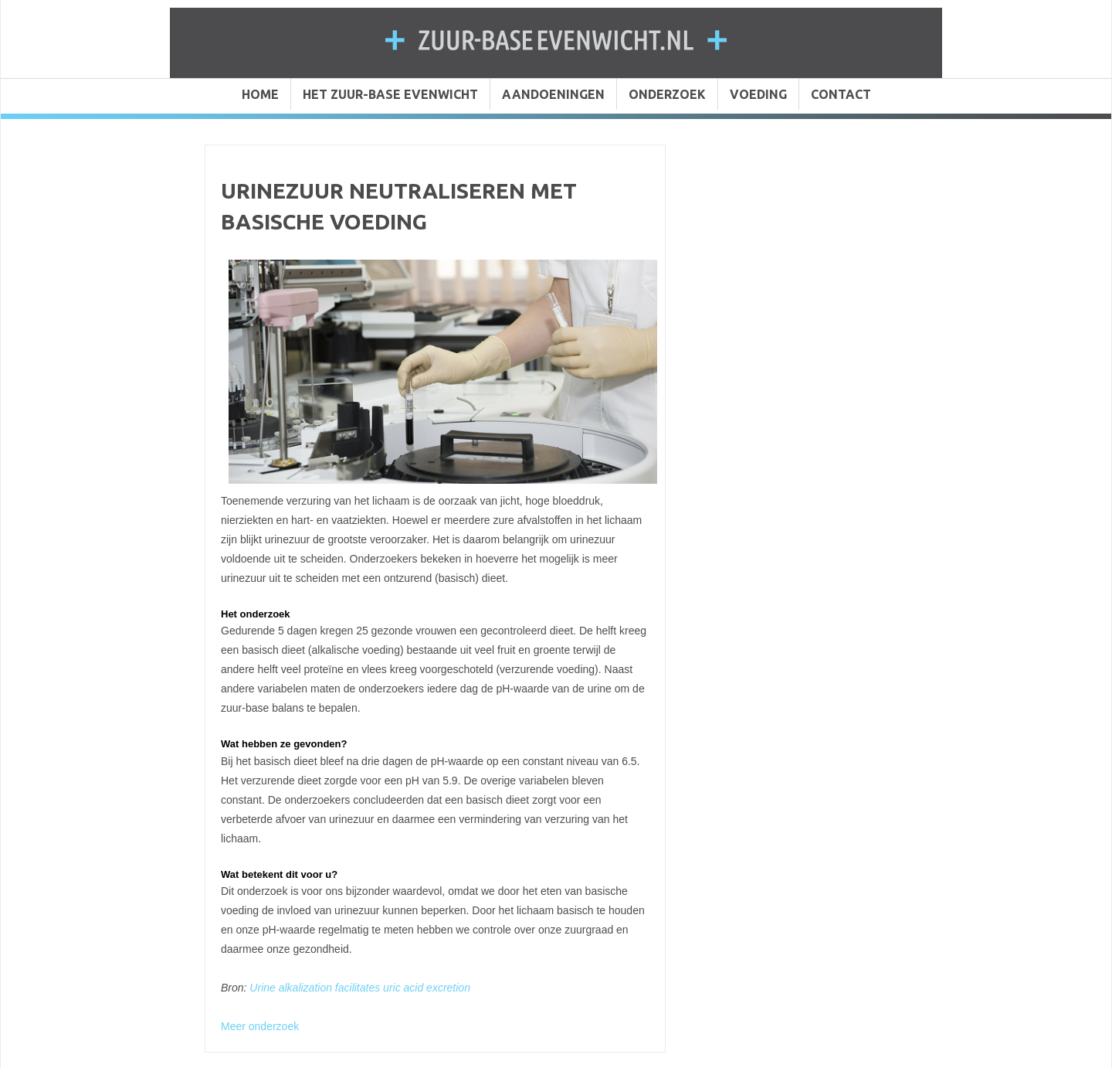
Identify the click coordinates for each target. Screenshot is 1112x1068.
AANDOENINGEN (553, 94)
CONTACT (841, 94)
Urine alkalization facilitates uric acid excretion (359, 987)
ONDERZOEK (667, 94)
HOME (260, 94)
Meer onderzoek (260, 1026)
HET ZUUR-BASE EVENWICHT (390, 94)
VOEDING (758, 94)
